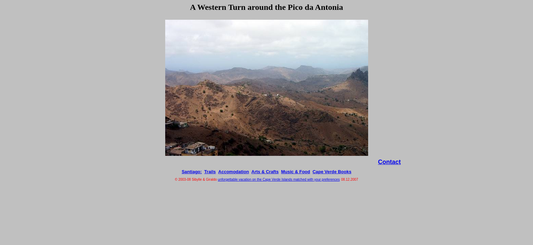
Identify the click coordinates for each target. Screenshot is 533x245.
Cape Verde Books (331, 171)
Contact (389, 162)
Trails (210, 171)
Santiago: (192, 171)
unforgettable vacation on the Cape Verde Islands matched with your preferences (279, 179)
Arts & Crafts (265, 171)
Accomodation (233, 171)
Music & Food (295, 171)
